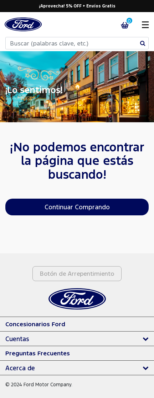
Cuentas (17, 339)
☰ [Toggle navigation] (145, 24)
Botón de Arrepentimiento (77, 273)
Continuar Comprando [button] (77, 207)
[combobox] (77, 43)
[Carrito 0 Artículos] (128, 24)
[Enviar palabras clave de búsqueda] (142, 43)
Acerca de (20, 368)
